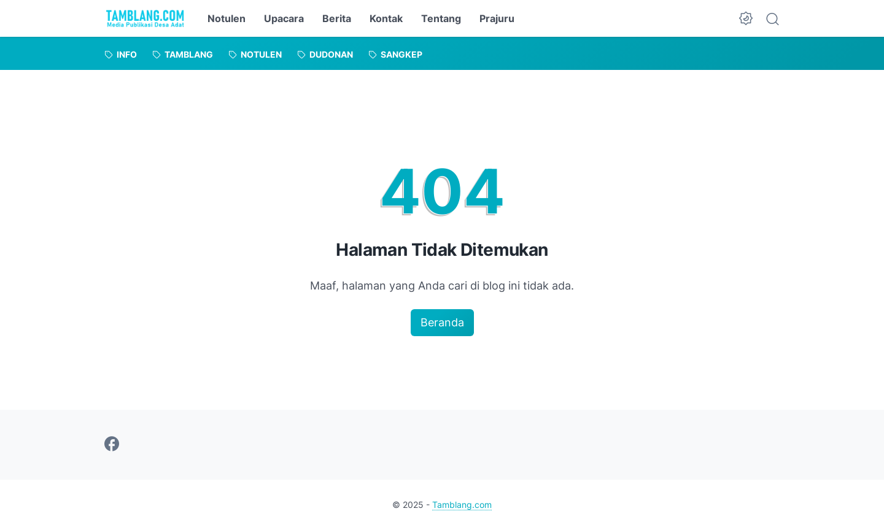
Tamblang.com (462, 504)
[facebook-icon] (111, 445)
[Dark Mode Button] (746, 18)
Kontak (386, 18)
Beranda (442, 322)
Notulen (226, 18)
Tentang (441, 18)
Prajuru (496, 18)
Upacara (284, 18)
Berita (336, 18)
